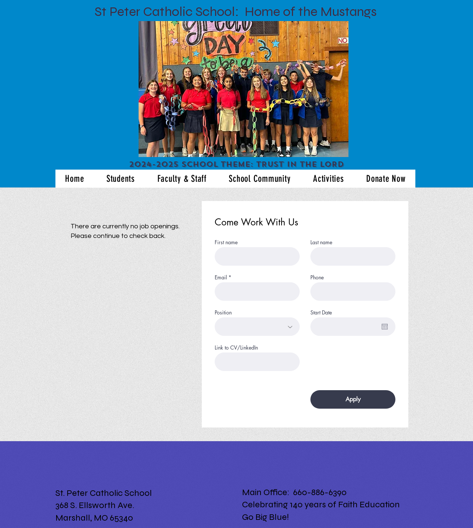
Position (223, 312)
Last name (321, 242)
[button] (243, 89)
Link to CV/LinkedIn (236, 347)
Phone (317, 277)
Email (221, 277)
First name (226, 242)
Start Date (321, 312)
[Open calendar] (385, 327)
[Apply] (352, 399)
